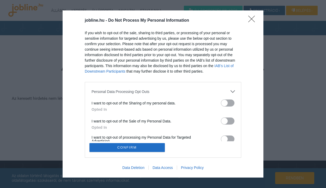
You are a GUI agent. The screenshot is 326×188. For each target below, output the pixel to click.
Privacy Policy (192, 168)
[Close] (253, 21)
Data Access (163, 168)
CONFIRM (127, 147)
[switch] (227, 103)
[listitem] (163, 91)
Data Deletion (133, 168)
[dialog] (163, 94)
